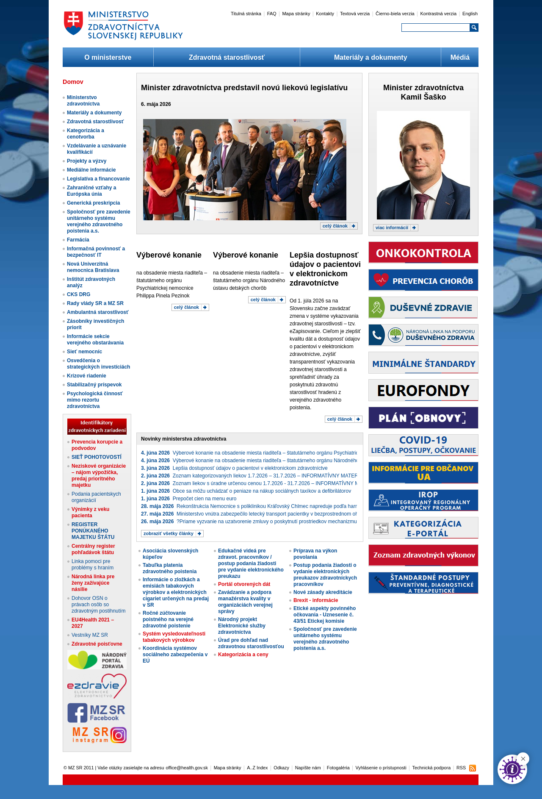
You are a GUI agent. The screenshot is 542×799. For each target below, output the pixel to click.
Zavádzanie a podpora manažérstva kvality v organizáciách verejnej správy (245, 601)
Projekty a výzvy (86, 161)
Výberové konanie (169, 255)
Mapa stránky (296, 13)
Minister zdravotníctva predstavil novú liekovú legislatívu (244, 87)
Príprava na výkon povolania (315, 554)
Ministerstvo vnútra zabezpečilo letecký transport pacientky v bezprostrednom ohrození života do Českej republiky (287, 514)
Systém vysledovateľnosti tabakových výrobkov (174, 637)
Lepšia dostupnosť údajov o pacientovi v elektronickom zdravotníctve (234, 468)
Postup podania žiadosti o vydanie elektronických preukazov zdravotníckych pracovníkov (325, 574)
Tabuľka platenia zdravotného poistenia (169, 568)
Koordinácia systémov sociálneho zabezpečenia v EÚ (175, 654)
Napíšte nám (308, 767)
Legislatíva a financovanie (98, 179)
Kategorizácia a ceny (243, 655)
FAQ (272, 13)
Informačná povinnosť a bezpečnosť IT (96, 252)
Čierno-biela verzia (395, 13)
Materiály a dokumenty (370, 57)
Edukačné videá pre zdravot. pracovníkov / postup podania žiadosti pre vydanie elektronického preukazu (251, 563)
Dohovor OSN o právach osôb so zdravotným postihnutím (98, 604)
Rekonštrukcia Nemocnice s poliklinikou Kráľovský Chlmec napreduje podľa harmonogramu (261, 506)
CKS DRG (78, 294)
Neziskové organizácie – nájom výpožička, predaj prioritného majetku (99, 475)
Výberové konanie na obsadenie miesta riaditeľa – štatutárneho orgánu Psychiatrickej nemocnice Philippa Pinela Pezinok (293, 453)
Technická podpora (431, 767)
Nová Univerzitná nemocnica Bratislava (93, 267)
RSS (461, 767)
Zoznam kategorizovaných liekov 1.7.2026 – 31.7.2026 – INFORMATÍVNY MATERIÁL (253, 476)
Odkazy (281, 767)
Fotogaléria (338, 767)
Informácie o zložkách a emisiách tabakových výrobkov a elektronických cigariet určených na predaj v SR (176, 592)
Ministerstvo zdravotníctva (83, 100)
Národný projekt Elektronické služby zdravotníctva (241, 625)
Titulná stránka (246, 13)
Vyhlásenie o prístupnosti (381, 767)
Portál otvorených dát (244, 584)
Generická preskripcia (93, 203)
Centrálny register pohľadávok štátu (93, 549)
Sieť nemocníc (84, 352)
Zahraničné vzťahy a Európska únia (91, 191)
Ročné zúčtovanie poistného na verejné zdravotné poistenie (168, 619)
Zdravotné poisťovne (97, 644)
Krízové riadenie (86, 376)
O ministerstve (107, 57)
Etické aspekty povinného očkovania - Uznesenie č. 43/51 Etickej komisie (324, 614)
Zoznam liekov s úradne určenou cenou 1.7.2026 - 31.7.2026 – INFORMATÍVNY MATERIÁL (260, 483)
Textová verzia (355, 13)
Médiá (460, 57)
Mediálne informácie (91, 170)
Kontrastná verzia (438, 13)
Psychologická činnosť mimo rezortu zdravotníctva (95, 400)
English (470, 13)
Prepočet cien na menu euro (188, 499)
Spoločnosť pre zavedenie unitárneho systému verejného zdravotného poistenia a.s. (98, 221)
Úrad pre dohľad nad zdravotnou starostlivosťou (251, 643)
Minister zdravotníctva (423, 87)
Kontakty (325, 13)
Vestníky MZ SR (90, 635)
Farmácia (78, 240)
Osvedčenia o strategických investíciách (98, 364)
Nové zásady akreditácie (322, 592)
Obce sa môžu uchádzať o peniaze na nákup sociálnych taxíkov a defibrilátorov (246, 491)
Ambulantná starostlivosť (98, 312)
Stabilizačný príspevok (94, 385)
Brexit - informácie (315, 600)
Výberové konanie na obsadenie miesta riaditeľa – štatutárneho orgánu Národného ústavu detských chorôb (277, 460)
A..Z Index (257, 767)
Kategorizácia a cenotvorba (85, 134)
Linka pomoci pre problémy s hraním (92, 564)
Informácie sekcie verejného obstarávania (95, 339)
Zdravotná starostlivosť (227, 57)
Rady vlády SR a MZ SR (95, 303)
